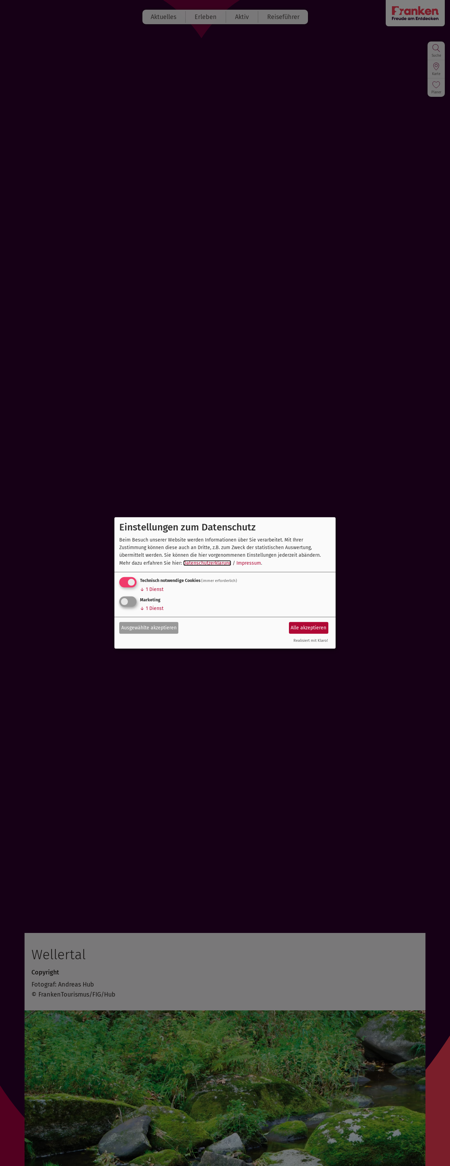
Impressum (248, 563)
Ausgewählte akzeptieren (149, 627)
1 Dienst (151, 589)
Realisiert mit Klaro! (310, 640)
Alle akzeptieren (308, 627)
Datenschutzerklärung (207, 563)
